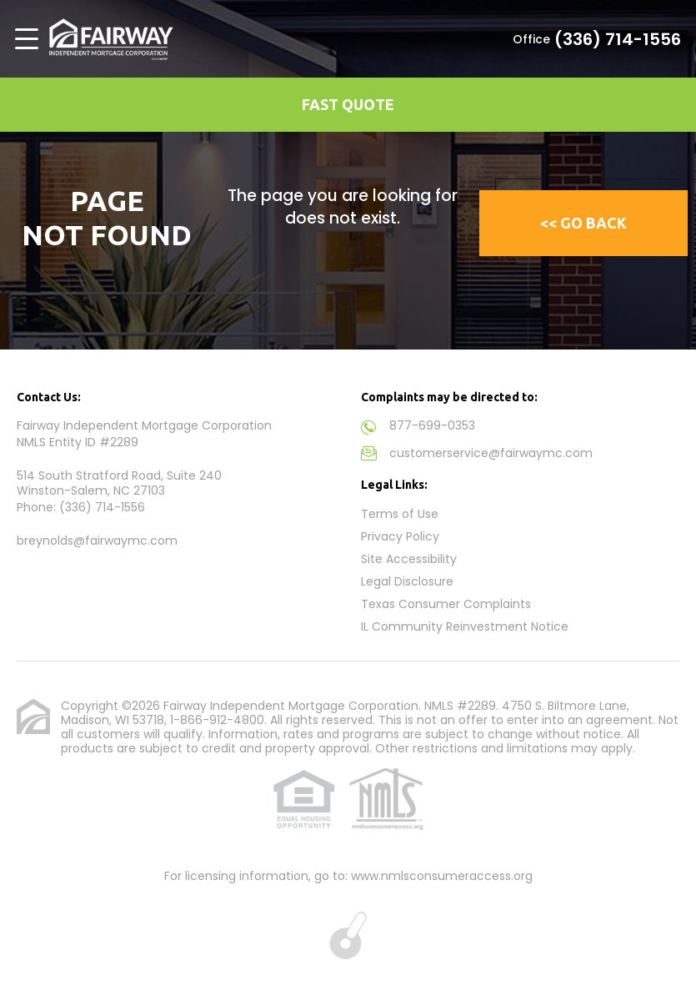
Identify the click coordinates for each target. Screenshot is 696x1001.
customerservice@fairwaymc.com (491, 453)
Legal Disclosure (407, 581)
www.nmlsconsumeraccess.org (442, 876)
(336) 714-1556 (617, 39)
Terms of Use (399, 514)
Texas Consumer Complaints (446, 604)
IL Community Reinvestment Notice (464, 626)
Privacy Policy (400, 536)
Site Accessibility (409, 559)
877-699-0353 (432, 425)
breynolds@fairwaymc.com (97, 540)
